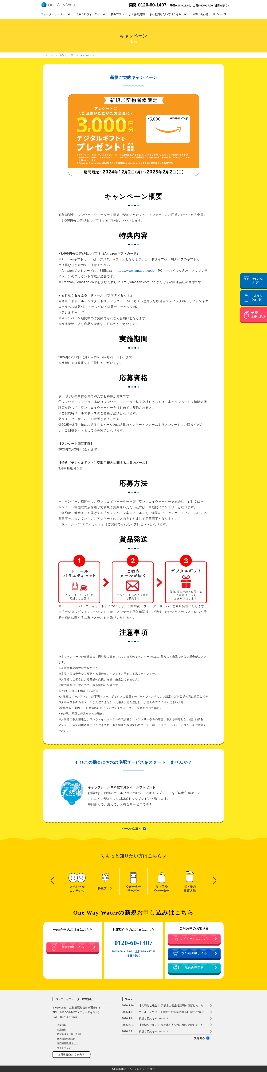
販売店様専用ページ (67, 1043)
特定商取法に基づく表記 (69, 1034)
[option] (77, 881)
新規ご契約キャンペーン (145, 1018)
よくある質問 (137, 14)
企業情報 (61, 1025)
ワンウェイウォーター (141, 1068)
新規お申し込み (68, 947)
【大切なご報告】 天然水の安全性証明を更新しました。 (164, 1005)
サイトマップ (64, 1048)
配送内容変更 (188, 967)
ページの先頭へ (131, 828)
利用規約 (61, 1029)
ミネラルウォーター (88, 14)
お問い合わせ (200, 14)
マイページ (219, 14)
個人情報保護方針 (66, 1039)
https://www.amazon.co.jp (135, 270)
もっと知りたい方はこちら (165, 14)
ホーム (49, 55)
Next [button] (215, 879)
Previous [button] (52, 879)
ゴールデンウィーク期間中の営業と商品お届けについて (163, 1012)
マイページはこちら (191, 939)
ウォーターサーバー (53, 14)
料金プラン (117, 14)
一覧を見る (198, 1038)
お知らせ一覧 (66, 55)
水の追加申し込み (190, 953)
